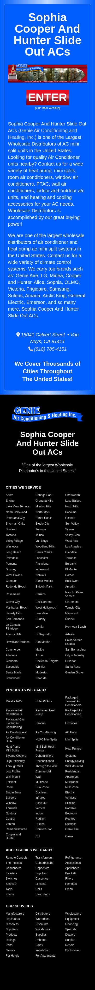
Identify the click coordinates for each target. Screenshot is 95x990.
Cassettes (42, 878)
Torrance (71, 558)
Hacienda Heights (47, 661)
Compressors (44, 863)
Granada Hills (44, 500)
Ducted (40, 824)
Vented (10, 824)
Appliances (72, 868)
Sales (39, 945)
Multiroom (71, 782)
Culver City (13, 602)
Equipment (72, 919)
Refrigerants (73, 857)
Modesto (41, 672)
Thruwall (11, 808)
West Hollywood (46, 607)
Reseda (70, 518)
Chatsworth (72, 495)
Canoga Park (44, 495)
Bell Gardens (44, 602)
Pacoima (71, 512)
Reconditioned (45, 761)
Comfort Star (44, 829)
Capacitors (42, 868)
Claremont (71, 602)
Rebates (41, 940)
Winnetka (12, 546)
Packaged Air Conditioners (14, 712)
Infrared (40, 797)
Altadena (11, 655)
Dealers (70, 934)
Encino (10, 500)
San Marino (43, 642)
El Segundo (43, 634)
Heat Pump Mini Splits (13, 748)
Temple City (72, 607)
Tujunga (41, 529)
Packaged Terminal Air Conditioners (73, 701)
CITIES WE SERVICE (23, 487)
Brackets (71, 873)
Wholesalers (73, 913)
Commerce (13, 649)
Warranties (42, 919)
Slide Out (41, 803)
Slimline (70, 803)
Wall (38, 776)
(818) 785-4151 (47, 349)
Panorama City (15, 518)
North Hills (71, 506)
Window (11, 803)
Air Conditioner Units (15, 739)
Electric (70, 792)
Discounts (42, 924)
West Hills (71, 540)
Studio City (42, 523)
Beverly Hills (14, 613)
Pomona (11, 563)
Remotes (71, 884)
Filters (69, 878)
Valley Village (14, 540)
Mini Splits (71, 739)
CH (38, 836)
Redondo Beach (16, 586)
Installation (42, 950)
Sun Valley (72, 523)
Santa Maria (13, 672)
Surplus (70, 940)
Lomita (40, 626)
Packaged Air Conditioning (73, 712)
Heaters (41, 723)
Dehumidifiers (44, 755)
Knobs (10, 894)
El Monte (71, 569)
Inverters (11, 873)
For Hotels (12, 955)
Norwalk (41, 575)
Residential (72, 771)
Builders (11, 797)
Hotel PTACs (44, 701)
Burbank (70, 563)
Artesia (69, 634)
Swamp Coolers (16, 755)
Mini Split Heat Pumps (45, 748)
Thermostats (14, 863)
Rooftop (70, 818)
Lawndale (42, 613)
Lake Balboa (73, 500)
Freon (69, 889)
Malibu (40, 649)
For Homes (72, 950)
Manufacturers (15, 913)
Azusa (39, 655)
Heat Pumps (73, 748)
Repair (69, 945)
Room (9, 787)
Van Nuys (42, 540)
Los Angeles (73, 546)
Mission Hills (44, 506)
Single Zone (13, 792)
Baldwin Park (44, 586)
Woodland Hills (45, 546)
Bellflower (71, 581)
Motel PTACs (14, 701)
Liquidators (13, 919)
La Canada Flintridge (13, 626)
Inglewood (42, 569)
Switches (11, 878)
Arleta (9, 495)
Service (10, 950)
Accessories (73, 863)
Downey (11, 569)
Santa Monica (44, 581)
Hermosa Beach (75, 626)
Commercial (43, 771)
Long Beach (13, 552)
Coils (39, 889)
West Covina (14, 575)
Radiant (40, 818)
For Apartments (45, 955)
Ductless (41, 792)
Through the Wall (46, 766)
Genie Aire (72, 829)
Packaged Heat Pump (45, 712)
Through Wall (14, 766)
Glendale (71, 552)
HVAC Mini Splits (46, 739)
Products (11, 934)
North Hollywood (16, 512)
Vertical (40, 808)
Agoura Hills (13, 634)
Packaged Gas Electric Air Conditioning (15, 723)
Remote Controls (16, 857)
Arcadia (70, 586)
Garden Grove (74, 672)
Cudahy (40, 619)
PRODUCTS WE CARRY (26, 690)
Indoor (40, 813)
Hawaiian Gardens (18, 642)
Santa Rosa (72, 666)
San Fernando (15, 619)
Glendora (12, 661)
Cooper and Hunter (13, 836)
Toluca (40, 535)
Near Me (41, 678)
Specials (70, 929)
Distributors (43, 913)
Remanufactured (16, 829)
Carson (70, 575)
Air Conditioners (16, 732)
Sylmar (69, 529)
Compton (12, 581)
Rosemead (13, 594)
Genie (69, 836)
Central (10, 818)
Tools (9, 889)
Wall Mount (13, 776)
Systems (70, 755)
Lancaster (42, 558)
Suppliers (12, 929)
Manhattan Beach (17, 607)
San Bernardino (75, 649)
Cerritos (41, 594)
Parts (9, 945)
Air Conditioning (46, 732)
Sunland (11, 529)
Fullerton (71, 661)
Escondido (12, 666)
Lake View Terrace (17, 506)
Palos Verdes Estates (73, 642)
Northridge (42, 512)
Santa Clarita (44, 552)
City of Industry (74, 655)
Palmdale (12, 558)
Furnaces (71, 723)
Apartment (71, 776)
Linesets (41, 884)
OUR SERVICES (19, 906)
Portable (70, 808)
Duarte (69, 619)
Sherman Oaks (15, 523)
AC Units (71, 732)
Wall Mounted (74, 766)
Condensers (13, 868)
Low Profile (13, 771)
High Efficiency (15, 761)
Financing (71, 924)
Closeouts (12, 924)
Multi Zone (72, 787)
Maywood (71, 613)
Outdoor (11, 813)
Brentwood (12, 678)
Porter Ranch (44, 518)
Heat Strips (43, 894)
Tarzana (11, 535)
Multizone (42, 782)
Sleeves (11, 884)
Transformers (44, 857)
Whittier (40, 666)
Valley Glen (72, 535)
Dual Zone (42, 787)
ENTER (47, 97)
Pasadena (42, 563)
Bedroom (71, 813)
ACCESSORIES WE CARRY (29, 850)
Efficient (11, 782)
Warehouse (43, 929)
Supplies (41, 873)
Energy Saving (74, 761)
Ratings (11, 940)
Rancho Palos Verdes (74, 594)
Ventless (70, 797)
